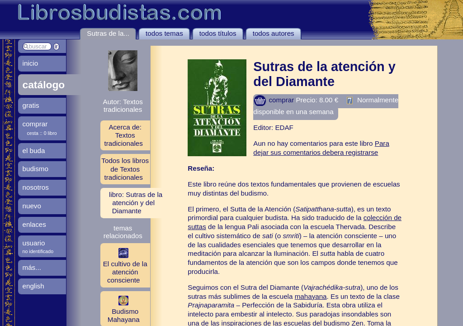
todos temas (164, 33)
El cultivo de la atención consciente (123, 265)
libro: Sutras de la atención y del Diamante (135, 203)
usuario (34, 243)
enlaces (34, 224)
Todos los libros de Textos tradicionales (125, 169)
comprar (273, 100)
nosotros (36, 187)
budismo (35, 169)
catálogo (44, 85)
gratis (31, 105)
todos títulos (217, 33)
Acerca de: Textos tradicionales (123, 135)
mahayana (311, 296)
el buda (34, 150)
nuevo (32, 206)
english (33, 286)
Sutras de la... (108, 33)
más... (32, 267)
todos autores (273, 33)
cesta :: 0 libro (42, 133)
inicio (30, 63)
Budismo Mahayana (120, 309)
